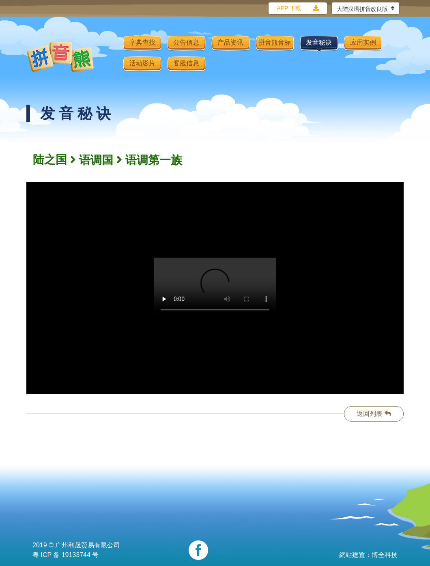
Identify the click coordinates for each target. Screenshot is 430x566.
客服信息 (186, 63)
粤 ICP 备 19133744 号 (65, 554)
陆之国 (50, 159)
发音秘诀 (319, 42)
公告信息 (186, 42)
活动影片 (142, 63)
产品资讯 (230, 42)
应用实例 (363, 42)
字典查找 (142, 42)
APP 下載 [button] (289, 8)
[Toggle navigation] (111, 56)
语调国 (96, 160)
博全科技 (385, 554)
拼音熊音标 (274, 42)
